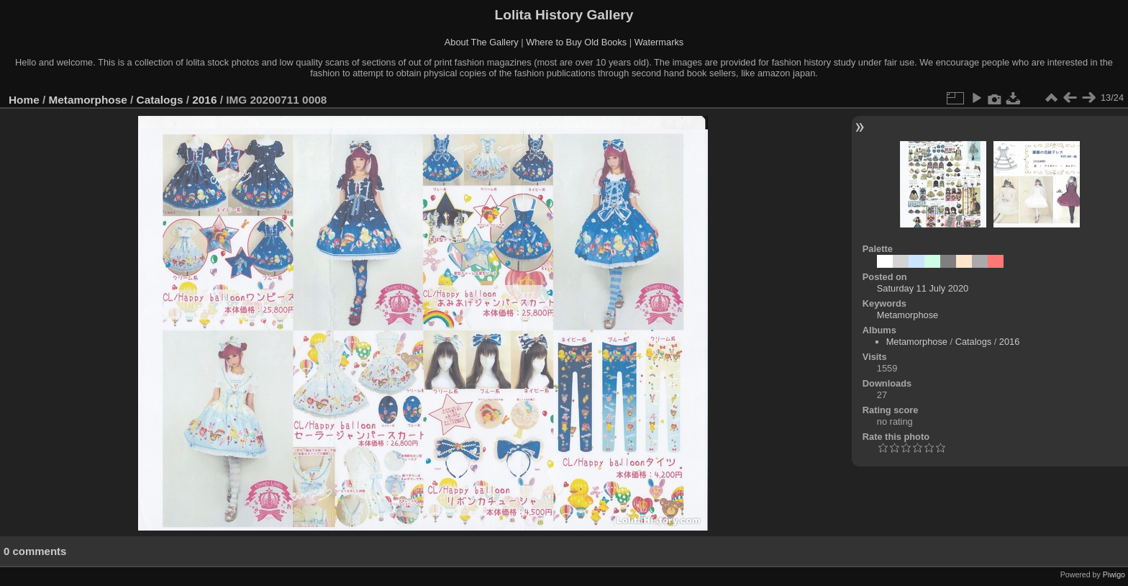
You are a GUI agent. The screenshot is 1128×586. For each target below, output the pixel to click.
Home (24, 100)
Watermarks (659, 42)
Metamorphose (88, 100)
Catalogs (160, 100)
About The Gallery (482, 42)
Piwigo (1114, 574)
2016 (204, 100)
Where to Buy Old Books (576, 42)
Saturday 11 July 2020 (922, 288)
